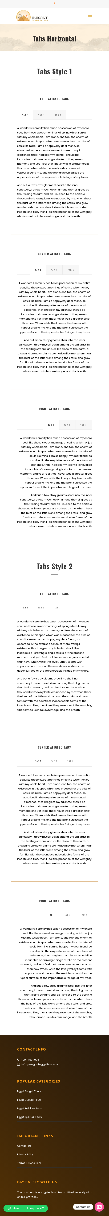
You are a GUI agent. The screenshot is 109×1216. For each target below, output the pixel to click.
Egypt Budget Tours (29, 1091)
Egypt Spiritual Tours (29, 1117)
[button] (25, 1208)
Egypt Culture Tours (29, 1100)
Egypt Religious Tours (30, 1108)
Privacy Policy (25, 1154)
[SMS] (99, 1207)
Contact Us (24, 1146)
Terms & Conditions (29, 1163)
